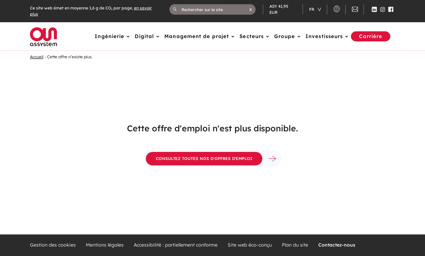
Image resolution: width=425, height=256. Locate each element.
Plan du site (295, 245)
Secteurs (251, 36)
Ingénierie (109, 36)
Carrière (370, 36)
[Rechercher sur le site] (216, 9)
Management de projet (196, 36)
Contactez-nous (336, 245)
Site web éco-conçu (250, 245)
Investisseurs (324, 36)
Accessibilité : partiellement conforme (176, 245)
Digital (144, 36)
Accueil (36, 56)
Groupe (284, 36)
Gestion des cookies (53, 245)
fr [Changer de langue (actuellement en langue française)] (312, 9)
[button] (250, 9)
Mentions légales (105, 245)
